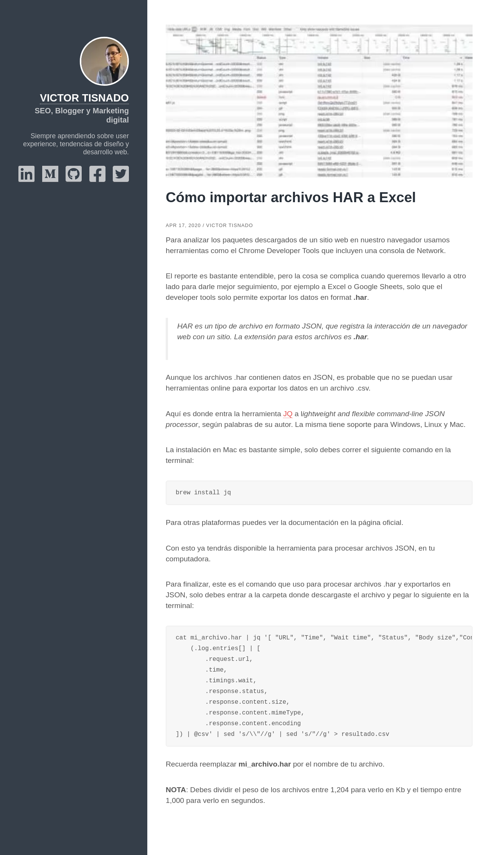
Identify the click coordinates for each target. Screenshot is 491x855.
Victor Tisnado (84, 98)
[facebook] (97, 178)
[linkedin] (26, 178)
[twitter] (121, 178)
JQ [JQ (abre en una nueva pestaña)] (288, 414)
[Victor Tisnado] (104, 61)
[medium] (50, 178)
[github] (74, 178)
